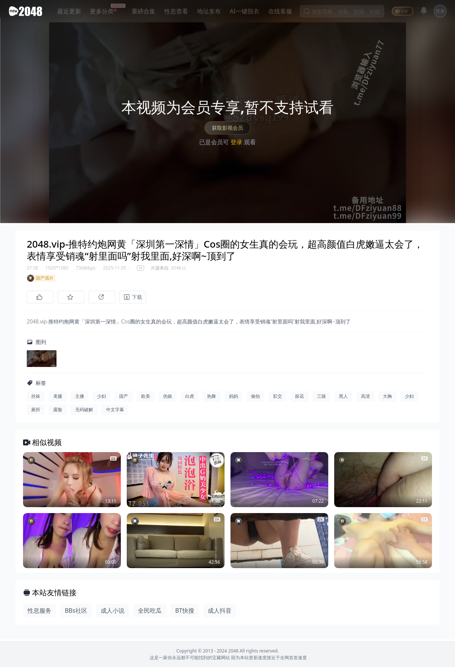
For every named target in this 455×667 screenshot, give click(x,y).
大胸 (387, 398)
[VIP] (402, 11)
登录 (440, 11)
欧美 (145, 398)
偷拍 (255, 398)
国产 (123, 398)
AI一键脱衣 (244, 11)
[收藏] (72, 297)
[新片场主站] (27, 11)
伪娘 (167, 398)
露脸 (57, 411)
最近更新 (69, 11)
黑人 (343, 398)
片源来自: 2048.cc (168, 268)
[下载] (138, 297)
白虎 (189, 398)
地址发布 (209, 11)
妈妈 (233, 398)
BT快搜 (184, 612)
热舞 (211, 398)
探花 (299, 398)
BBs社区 (76, 612)
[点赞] (40, 297)
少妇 (101, 398)
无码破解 (84, 411)
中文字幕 (115, 411)
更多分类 (102, 11)
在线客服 (280, 11)
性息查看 (176, 11)
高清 (365, 398)
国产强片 (40, 278)
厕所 (35, 411)
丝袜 (35, 398)
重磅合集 (143, 11)
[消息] (423, 11)
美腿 (57, 398)
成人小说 (113, 612)
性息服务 (39, 612)
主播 (79, 398)
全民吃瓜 (150, 612)
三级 (321, 398)
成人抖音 (220, 612)
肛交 (277, 398)
